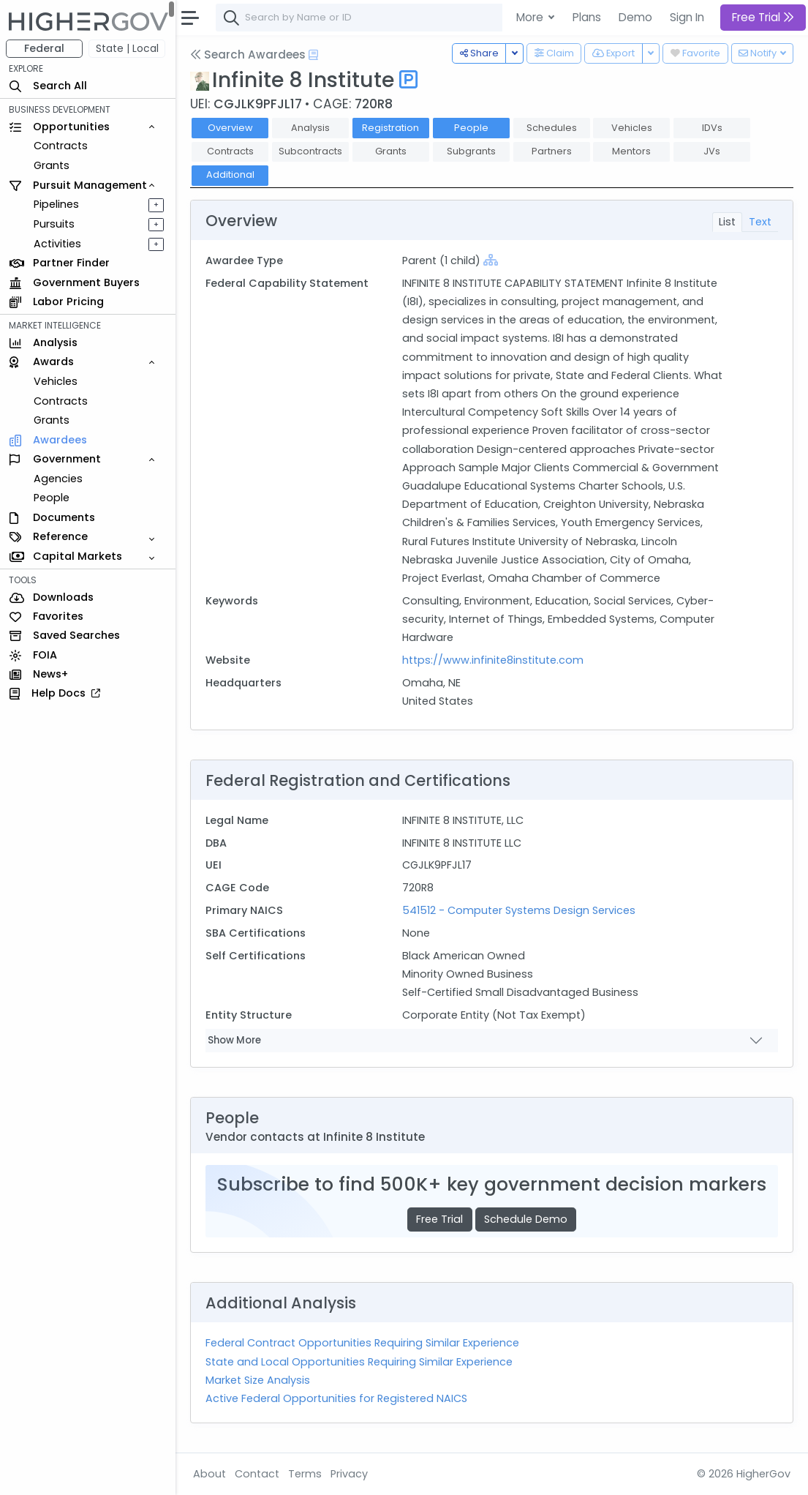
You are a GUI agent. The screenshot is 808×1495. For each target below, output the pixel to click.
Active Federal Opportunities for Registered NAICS (336, 1398)
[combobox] (435, 17)
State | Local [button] (127, 48)
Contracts (61, 145)
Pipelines (56, 204)
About (209, 1473)
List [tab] (727, 221)
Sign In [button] (687, 17)
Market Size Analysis (257, 1380)
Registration (390, 127)
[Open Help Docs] (313, 55)
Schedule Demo (525, 1219)
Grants (51, 165)
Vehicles (56, 381)
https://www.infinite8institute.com (493, 660)
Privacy (349, 1473)
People (51, 497)
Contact (257, 1473)
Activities (57, 243)
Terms (305, 1473)
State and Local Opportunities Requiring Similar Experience (359, 1362)
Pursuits (54, 224)
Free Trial (439, 1219)
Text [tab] (760, 221)
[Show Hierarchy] (490, 259)
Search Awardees (248, 54)
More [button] (531, 17)
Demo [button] (635, 17)
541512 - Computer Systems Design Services (518, 910)
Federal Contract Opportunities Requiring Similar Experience (362, 1342)
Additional (230, 174)
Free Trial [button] (763, 17)
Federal (44, 48)
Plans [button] (587, 17)
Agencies (58, 478)
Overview (230, 127)
